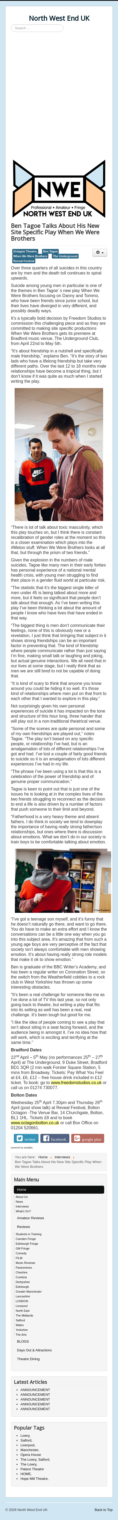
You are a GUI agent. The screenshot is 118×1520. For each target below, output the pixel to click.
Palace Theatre (32, 1469)
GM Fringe (23, 1248)
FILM (19, 1258)
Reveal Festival (23, 261)
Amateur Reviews (30, 1218)
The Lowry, (28, 1464)
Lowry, (25, 1436)
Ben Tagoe (50, 251)
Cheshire (21, 1272)
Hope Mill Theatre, (34, 1479)
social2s (28, 1147)
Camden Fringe (26, 1238)
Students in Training (28, 1234)
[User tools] (99, 253)
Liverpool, (27, 1445)
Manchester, (29, 1450)
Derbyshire (23, 1282)
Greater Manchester (29, 1291)
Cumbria (21, 1277)
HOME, (26, 1474)
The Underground (65, 256)
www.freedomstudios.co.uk (76, 1082)
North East (23, 1310)
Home (21, 1190)
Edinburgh (22, 1286)
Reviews (23, 1227)
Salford (20, 1320)
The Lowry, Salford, (35, 1459)
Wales (20, 1325)
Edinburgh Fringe (27, 1243)
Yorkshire (22, 1329)
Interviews (22, 1206)
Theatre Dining (28, 1359)
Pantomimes (24, 1267)
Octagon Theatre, (25, 251)
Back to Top (104, 1510)
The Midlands (24, 1315)
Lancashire (23, 1296)
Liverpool (22, 1305)
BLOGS (23, 1341)
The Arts (21, 1334)
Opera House (30, 1455)
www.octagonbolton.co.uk (35, 1123)
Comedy (21, 1253)
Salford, (26, 1440)
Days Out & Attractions (34, 1350)
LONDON (22, 1301)
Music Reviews (25, 1262)
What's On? (23, 1211)
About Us (22, 1196)
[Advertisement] (59, 96)
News (19, 1201)
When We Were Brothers (30, 256)
